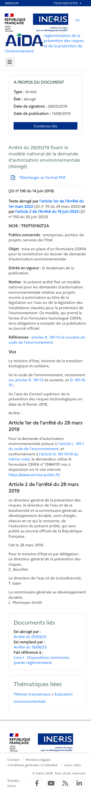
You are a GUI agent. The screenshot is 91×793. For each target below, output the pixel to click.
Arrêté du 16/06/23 (30, 646)
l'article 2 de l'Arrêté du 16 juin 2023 (46, 211)
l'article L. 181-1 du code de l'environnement (46, 446)
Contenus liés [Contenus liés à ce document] (46, 125)
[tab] (10, 62)
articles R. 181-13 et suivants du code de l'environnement (46, 339)
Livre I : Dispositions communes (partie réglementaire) (41, 660)
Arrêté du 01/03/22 (30, 636)
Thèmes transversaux (32, 693)
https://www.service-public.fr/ (34, 474)
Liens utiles (72, 765)
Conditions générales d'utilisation (33, 765)
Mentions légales (38, 759)
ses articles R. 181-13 (26, 379)
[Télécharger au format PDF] (37, 177)
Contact (13, 759)
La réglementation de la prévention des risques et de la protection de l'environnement (44, 35)
